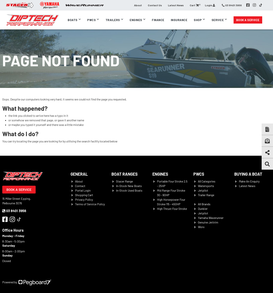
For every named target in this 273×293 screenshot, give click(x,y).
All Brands (204, 204)
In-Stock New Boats (129, 186)
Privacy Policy (84, 199)
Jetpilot (203, 190)
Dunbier (203, 208)
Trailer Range (206, 195)
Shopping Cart (84, 195)
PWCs (91, 20)
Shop (198, 20)
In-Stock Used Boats (129, 190)
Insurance (179, 20)
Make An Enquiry (249, 181)
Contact (80, 186)
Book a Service (248, 20)
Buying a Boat (248, 173)
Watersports (206, 186)
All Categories (206, 181)
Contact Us (155, 5)
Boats (73, 20)
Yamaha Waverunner (211, 218)
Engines (136, 20)
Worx (201, 227)
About (138, 5)
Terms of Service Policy (90, 204)
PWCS (198, 173)
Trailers (113, 20)
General (79, 173)
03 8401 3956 (14, 211)
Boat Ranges (124, 173)
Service (218, 20)
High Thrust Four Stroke (172, 208)
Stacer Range (124, 181)
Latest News (176, 5)
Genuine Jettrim (208, 222)
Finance (158, 20)
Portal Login (83, 190)
